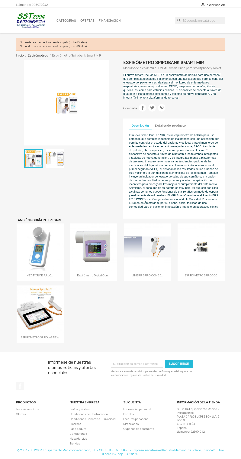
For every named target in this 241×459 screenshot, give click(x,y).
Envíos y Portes (80, 409)
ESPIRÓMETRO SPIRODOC (201, 275)
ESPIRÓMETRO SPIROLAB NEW (40, 337)
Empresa (75, 424)
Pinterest (161, 108)
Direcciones (131, 424)
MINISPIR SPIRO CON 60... (147, 275)
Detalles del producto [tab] (170, 126)
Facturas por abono (136, 419)
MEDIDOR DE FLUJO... (40, 275)
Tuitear (152, 108)
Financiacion (110, 20)
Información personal (137, 409)
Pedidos (128, 414)
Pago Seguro (78, 429)
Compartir (142, 108)
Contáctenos (78, 433)
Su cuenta (132, 402)
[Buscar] (200, 20)
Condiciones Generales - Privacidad (93, 419)
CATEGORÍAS (66, 20)
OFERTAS (87, 20)
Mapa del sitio (78, 438)
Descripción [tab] (140, 126)
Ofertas (21, 414)
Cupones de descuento (138, 429)
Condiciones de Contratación (89, 414)
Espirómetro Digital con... (93, 275)
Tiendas (75, 443)
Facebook (20, 386)
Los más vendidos (27, 409)
